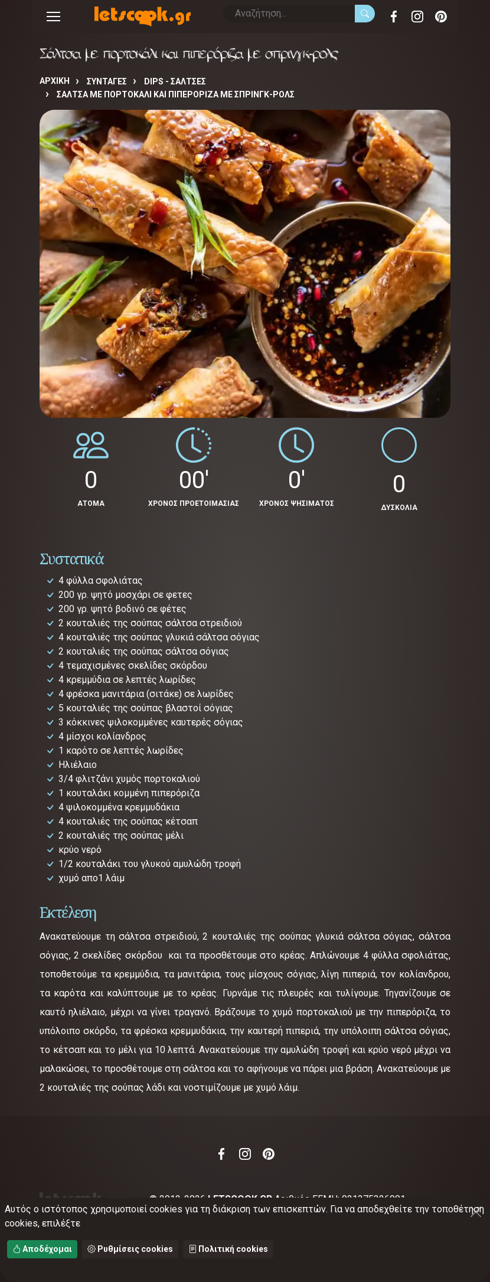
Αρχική (55, 81)
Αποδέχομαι (42, 1249)
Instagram (417, 16)
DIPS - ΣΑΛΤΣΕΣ (175, 81)
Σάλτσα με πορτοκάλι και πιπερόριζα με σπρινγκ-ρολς (176, 94)
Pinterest (441, 16)
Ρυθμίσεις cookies (130, 1249)
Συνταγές (107, 81)
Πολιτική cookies (228, 1249)
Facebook (393, 16)
